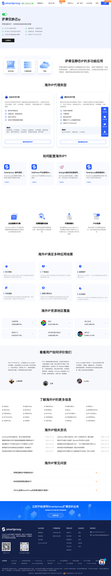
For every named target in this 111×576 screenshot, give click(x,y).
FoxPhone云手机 (91, 563)
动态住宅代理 (56, 532)
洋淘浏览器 (24, 563)
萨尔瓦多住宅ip (8, 417)
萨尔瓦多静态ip (71, 413)
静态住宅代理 (56, 536)
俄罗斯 (80, 543)
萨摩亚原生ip (7, 413)
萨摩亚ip (6, 406)
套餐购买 (41, 3)
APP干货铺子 (87, 561)
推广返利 (80, 3)
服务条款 (68, 550)
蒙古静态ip (49, 410)
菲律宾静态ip (49, 417)
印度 (79, 546)
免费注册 (55, 515)
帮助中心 (70, 3)
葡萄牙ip (90, 406)
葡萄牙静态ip (70, 406)
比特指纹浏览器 (26, 561)
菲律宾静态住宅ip (72, 417)
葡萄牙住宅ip (28, 406)
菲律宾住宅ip (7, 421)
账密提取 (40, 536)
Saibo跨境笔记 (64, 561)
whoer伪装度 (69, 563)
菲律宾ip (27, 417)
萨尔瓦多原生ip (92, 413)
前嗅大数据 (76, 561)
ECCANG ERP (51, 561)
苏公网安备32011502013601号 (74, 573)
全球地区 (40, 539)
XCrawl (59, 563)
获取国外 (27, 421)
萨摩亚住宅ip (28, 413)
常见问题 (68, 543)
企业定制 (89, 3)
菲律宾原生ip (91, 417)
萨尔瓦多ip (49, 413)
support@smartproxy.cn (98, 532)
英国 (79, 536)
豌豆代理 (50, 563)
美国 (79, 532)
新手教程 (68, 536)
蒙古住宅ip (7, 410)
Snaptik (80, 563)
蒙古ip (68, 410)
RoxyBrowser (38, 561)
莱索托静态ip (91, 421)
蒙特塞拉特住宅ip (93, 410)
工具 (61, 3)
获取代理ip (49, 421)
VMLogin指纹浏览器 (37, 563)
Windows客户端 (42, 543)
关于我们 (68, 546)
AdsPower (14, 561)
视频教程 (68, 539)
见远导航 (13, 563)
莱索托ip (69, 421)
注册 (105, 3)
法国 (79, 539)
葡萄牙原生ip (49, 406)
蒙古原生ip (28, 410)
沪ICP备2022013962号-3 (56, 573)
